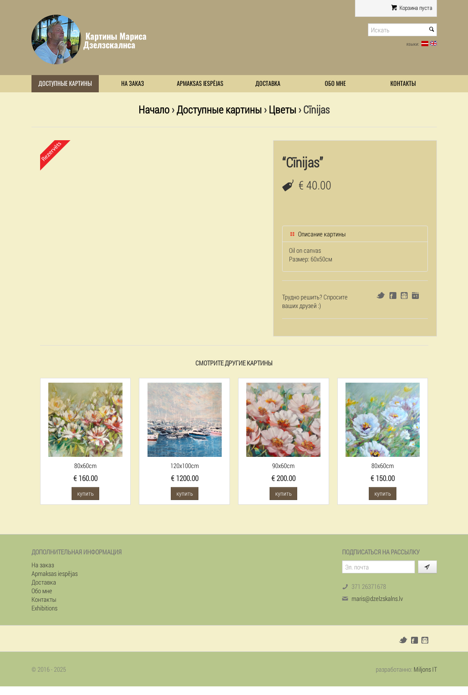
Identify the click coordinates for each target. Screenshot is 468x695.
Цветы (282, 109)
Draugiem (404, 295)
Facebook (392, 295)
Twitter (380, 295)
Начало (154, 109)
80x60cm (85, 465)
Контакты (403, 83)
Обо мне (335, 83)
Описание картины (317, 234)
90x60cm (283, 465)
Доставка (267, 83)
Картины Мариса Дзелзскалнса (115, 40)
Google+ (415, 295)
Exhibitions (44, 608)
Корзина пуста (411, 8)
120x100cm (184, 465)
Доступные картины (65, 83)
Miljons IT (425, 669)
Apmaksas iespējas (200, 83)
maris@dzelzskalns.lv (377, 598)
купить (85, 493)
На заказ (132, 83)
